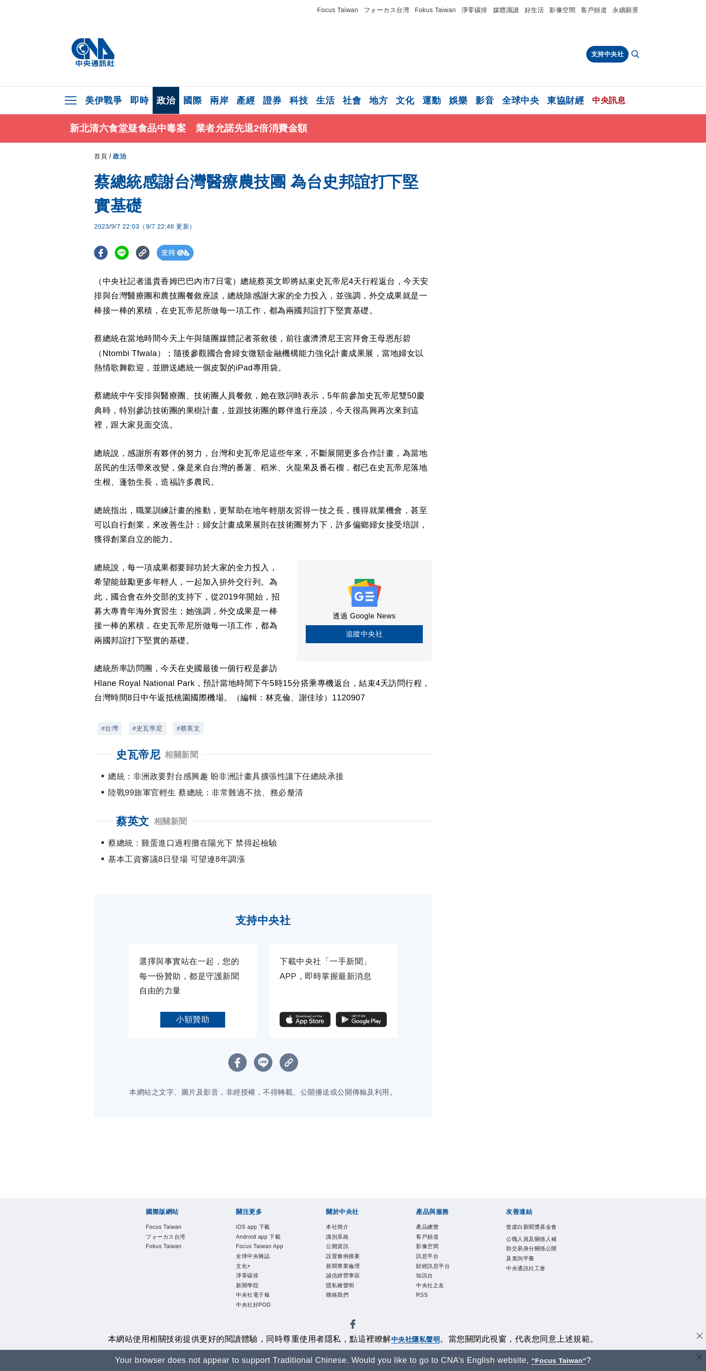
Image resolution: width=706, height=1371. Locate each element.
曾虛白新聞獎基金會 (531, 1234)
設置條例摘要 (351, 1264)
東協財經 (565, 100)
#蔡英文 (188, 728)
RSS (424, 1313)
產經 (245, 100)
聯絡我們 (342, 1313)
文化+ (247, 1301)
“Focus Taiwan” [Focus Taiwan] (559, 1360)
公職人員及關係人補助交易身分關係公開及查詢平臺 (531, 1271)
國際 (192, 100)
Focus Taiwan (337, 10)
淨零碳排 (475, 10)
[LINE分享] (125, 253)
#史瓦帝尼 (147, 728)
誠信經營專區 (351, 1289)
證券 (272, 100)
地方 (378, 100)
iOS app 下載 (261, 1228)
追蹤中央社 (364, 634)
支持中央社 (607, 54)
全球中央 (520, 100)
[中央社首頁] (93, 52)
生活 (325, 100)
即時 (139, 100)
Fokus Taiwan (435, 10)
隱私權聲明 (347, 1301)
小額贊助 (192, 1019)
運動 (431, 100)
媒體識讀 (506, 10)
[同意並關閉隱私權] (698, 1338)
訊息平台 (432, 1264)
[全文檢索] (636, 55)
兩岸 (219, 100)
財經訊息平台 (441, 1276)
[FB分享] (102, 253)
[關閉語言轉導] (698, 1359)
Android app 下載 (259, 1246)
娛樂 (458, 100)
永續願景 (625, 10)
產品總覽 (432, 1228)
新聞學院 (252, 1325)
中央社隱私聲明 (415, 1339)
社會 (352, 100)
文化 (405, 100)
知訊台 (428, 1289)
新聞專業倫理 (351, 1276)
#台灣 (109, 728)
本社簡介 (342, 1228)
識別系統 (342, 1240)
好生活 (534, 10)
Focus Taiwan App (262, 1270)
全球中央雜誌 (261, 1289)
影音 (484, 100)
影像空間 (562, 10)
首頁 (100, 156)
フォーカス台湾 (387, 10)
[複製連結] (148, 253)
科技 (299, 100)
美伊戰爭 (103, 100)
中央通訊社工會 (531, 1307)
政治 (166, 100)
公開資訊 (342, 1252)
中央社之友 (437, 1301)
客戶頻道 (594, 10)
